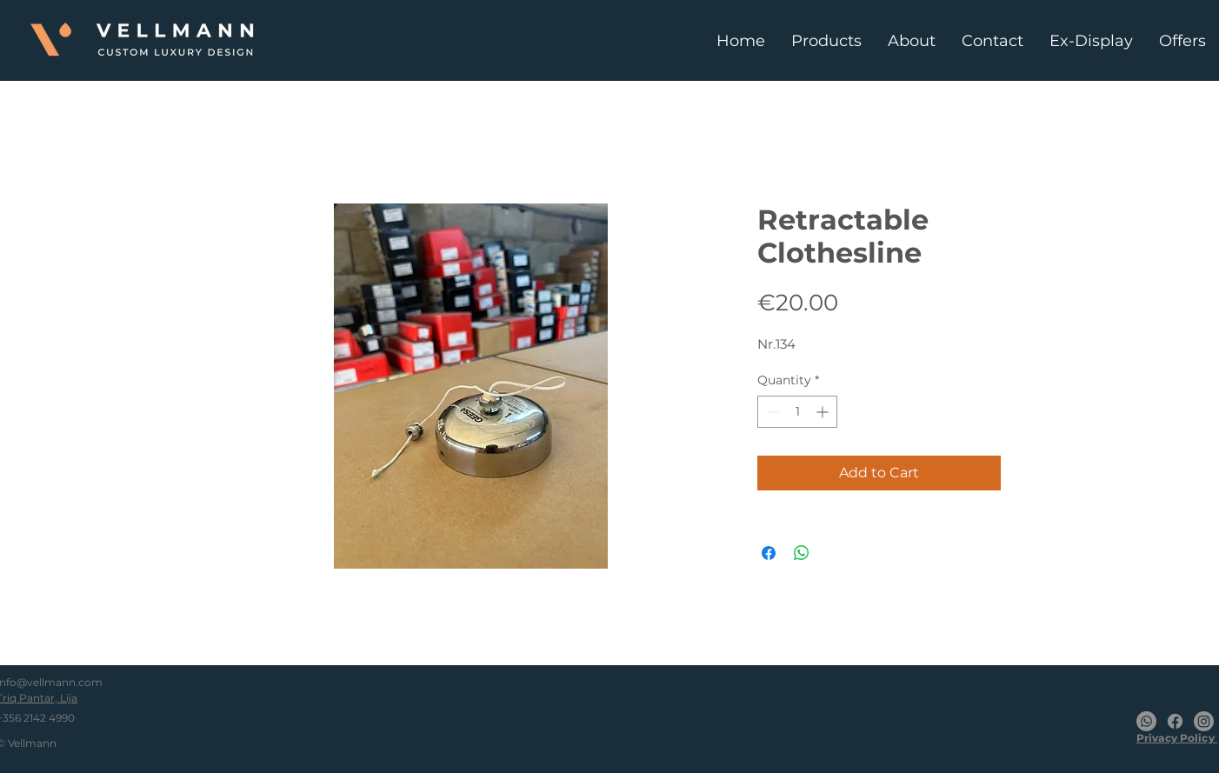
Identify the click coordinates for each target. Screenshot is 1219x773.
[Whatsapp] (1146, 721)
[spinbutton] (797, 411)
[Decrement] (771, 411)
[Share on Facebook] (768, 553)
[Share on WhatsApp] (801, 553)
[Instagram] (1204, 721)
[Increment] (824, 411)
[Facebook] (1175, 721)
